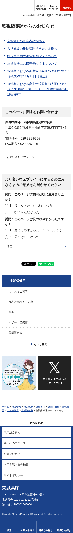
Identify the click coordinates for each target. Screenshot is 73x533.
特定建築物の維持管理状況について (32, 56)
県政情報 (16, 406)
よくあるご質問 (18, 291)
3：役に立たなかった (24, 212)
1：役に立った (20, 205)
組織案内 (40, 406)
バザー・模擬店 (18, 322)
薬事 (11, 312)
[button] (53, 5)
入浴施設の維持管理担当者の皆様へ (32, 48)
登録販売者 (15, 332)
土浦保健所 (18, 280)
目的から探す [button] (46, 530)
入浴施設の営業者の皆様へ (26, 41)
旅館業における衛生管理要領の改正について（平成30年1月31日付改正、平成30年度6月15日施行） (38, 89)
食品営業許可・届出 (21, 301)
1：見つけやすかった (24, 230)
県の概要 (28, 406)
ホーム (5, 406)
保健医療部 (53, 406)
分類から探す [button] (27, 530)
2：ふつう (45, 205)
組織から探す (64, 530)
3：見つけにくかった (24, 237)
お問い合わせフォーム (20, 157)
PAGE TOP (36, 422)
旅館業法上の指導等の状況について (32, 63)
